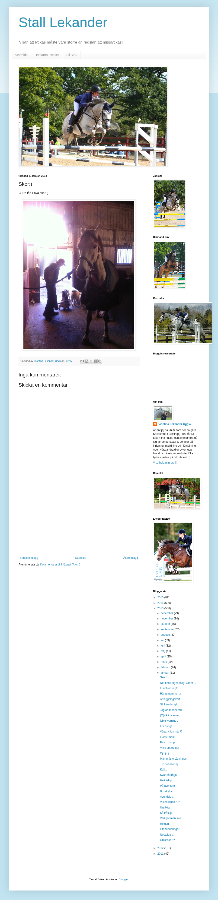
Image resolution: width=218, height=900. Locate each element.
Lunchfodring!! (169, 688)
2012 (160, 848)
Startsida (21, 55)
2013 (160, 608)
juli (163, 640)
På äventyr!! (167, 785)
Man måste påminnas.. (174, 758)
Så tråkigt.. (166, 813)
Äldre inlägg (130, 557)
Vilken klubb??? (170, 802)
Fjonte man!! (168, 737)
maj (163, 651)
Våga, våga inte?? (171, 731)
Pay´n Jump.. (168, 742)
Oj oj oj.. (165, 753)
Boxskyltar (166, 791)
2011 (160, 853)
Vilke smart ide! (169, 747)
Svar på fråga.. (169, 775)
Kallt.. (163, 769)
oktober (166, 623)
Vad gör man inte (170, 818)
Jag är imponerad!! (171, 710)
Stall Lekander (63, 22)
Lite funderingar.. (170, 829)
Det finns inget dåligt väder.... (178, 683)
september (168, 629)
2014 (160, 603)
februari (166, 667)
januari (165, 672)
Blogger (123, 879)
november (167, 618)
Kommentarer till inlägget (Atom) (60, 564)
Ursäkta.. (165, 807)
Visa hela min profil (164, 462)
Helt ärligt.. (166, 780)
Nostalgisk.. (167, 834)
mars (164, 661)
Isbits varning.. (169, 720)
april (164, 656)
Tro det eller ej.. (169, 764)
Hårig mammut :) (170, 693)
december (167, 613)
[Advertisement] (79, 521)
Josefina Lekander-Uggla (174, 424)
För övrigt (166, 726)
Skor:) (163, 677)
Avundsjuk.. (167, 796)
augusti (165, 634)
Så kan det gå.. (169, 704)
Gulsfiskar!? (167, 840)
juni (163, 645)
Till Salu (71, 55)
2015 (160, 597)
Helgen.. (165, 823)
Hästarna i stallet (47, 55)
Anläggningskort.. (171, 699)
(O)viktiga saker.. (170, 715)
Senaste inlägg (29, 557)
